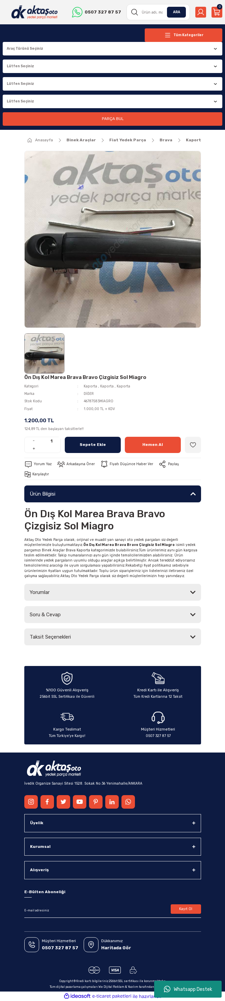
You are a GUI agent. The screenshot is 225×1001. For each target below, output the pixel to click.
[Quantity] (51, 441)
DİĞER (89, 393)
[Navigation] (183, 35)
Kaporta (90, 386)
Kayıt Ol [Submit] (185, 909)
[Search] (158, 12)
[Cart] (217, 12)
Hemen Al (152, 444)
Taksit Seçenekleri (50, 637)
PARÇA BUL (112, 118)
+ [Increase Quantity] (34, 448)
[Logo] (34, 12)
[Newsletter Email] (112, 910)
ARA (176, 12)
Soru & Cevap (45, 615)
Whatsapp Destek (188, 989)
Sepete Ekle (93, 444)
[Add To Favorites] (193, 445)
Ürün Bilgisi (42, 494)
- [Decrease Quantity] (34, 440)
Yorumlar (40, 592)
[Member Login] (200, 12)
